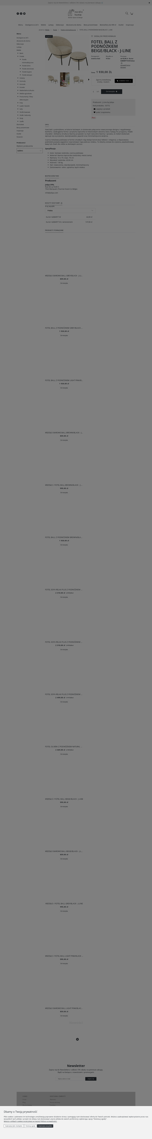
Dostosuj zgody (30, 1126)
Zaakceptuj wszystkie (45, 1126)
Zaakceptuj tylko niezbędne (13, 1126)
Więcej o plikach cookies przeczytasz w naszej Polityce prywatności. (30, 1121)
